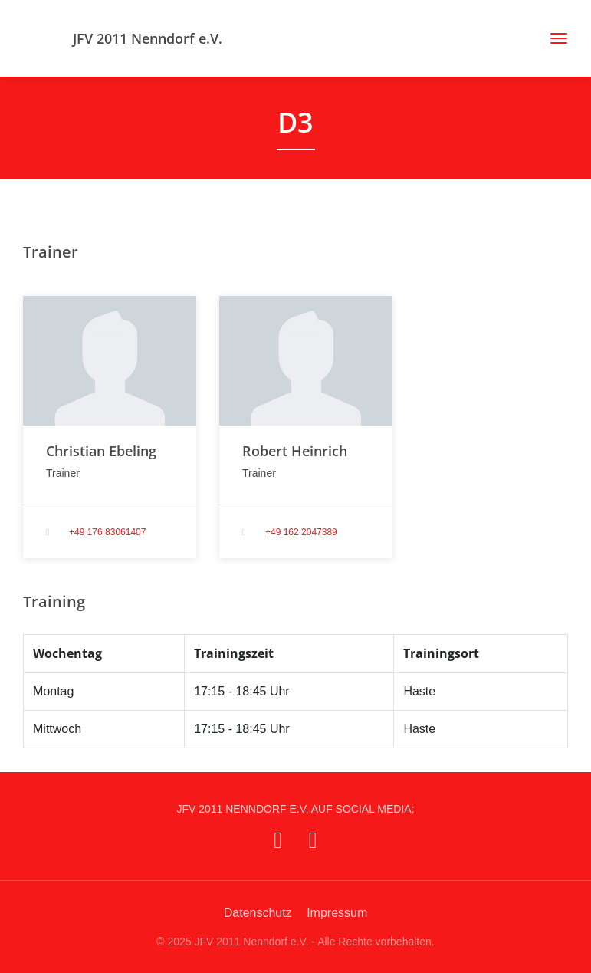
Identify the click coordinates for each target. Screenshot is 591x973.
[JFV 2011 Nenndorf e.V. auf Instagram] (313, 840)
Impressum (337, 912)
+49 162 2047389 (301, 532)
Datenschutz (258, 912)
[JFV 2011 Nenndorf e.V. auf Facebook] (278, 840)
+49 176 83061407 (107, 532)
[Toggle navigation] (553, 38)
